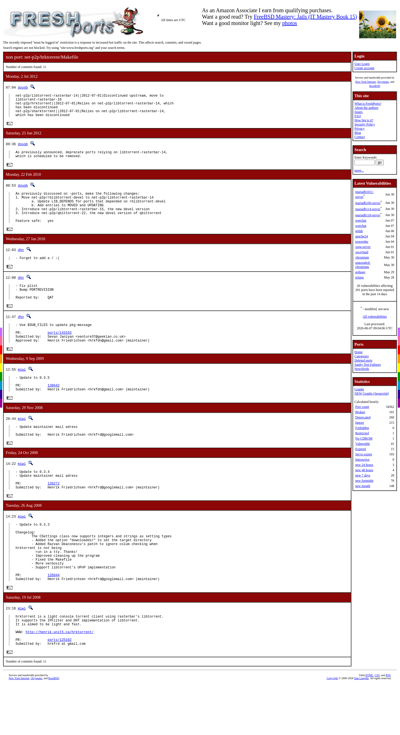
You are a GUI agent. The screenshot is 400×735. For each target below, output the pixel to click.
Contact (359, 137)
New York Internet (365, 81)
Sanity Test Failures (367, 365)
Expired (360, 449)
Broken (360, 412)
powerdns (361, 242)
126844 (53, 620)
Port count (362, 407)
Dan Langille (361, 731)
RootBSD (374, 85)
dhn (21, 263)
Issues (358, 112)
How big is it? (363, 120)
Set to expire (363, 454)
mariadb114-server (367, 209)
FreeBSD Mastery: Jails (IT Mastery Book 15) (305, 17)
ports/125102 (59, 691)
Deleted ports (363, 360)
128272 (53, 515)
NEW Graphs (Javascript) (371, 393)
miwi (22, 392)
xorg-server (363, 247)
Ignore (359, 423)
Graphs (359, 389)
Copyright (332, 731)
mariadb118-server (367, 215)
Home (358, 352)
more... (359, 170)
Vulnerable (362, 444)
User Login (361, 64)
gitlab (359, 231)
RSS (388, 727)
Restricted (362, 433)
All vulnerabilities (375, 316)
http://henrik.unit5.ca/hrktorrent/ (60, 681)
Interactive (362, 459)
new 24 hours (364, 465)
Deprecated (363, 417)
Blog (357, 133)
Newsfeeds (361, 369)
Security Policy (364, 124)
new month (362, 486)
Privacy (359, 129)
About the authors (366, 108)
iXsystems (383, 81)
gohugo (360, 272)
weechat (360, 220)
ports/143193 (59, 353)
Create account (364, 68)
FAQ (357, 116)
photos (289, 23)
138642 (53, 410)
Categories (361, 356)
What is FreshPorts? (367, 104)
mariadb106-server (368, 203)
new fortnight (364, 481)
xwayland (361, 252)
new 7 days (362, 475)
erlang (359, 277)
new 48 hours (364, 470)
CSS (377, 727)
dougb (23, 87)
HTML (369, 727)
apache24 (361, 236)
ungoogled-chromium (363, 265)
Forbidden (362, 428)
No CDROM (363, 438)
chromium (362, 257)
